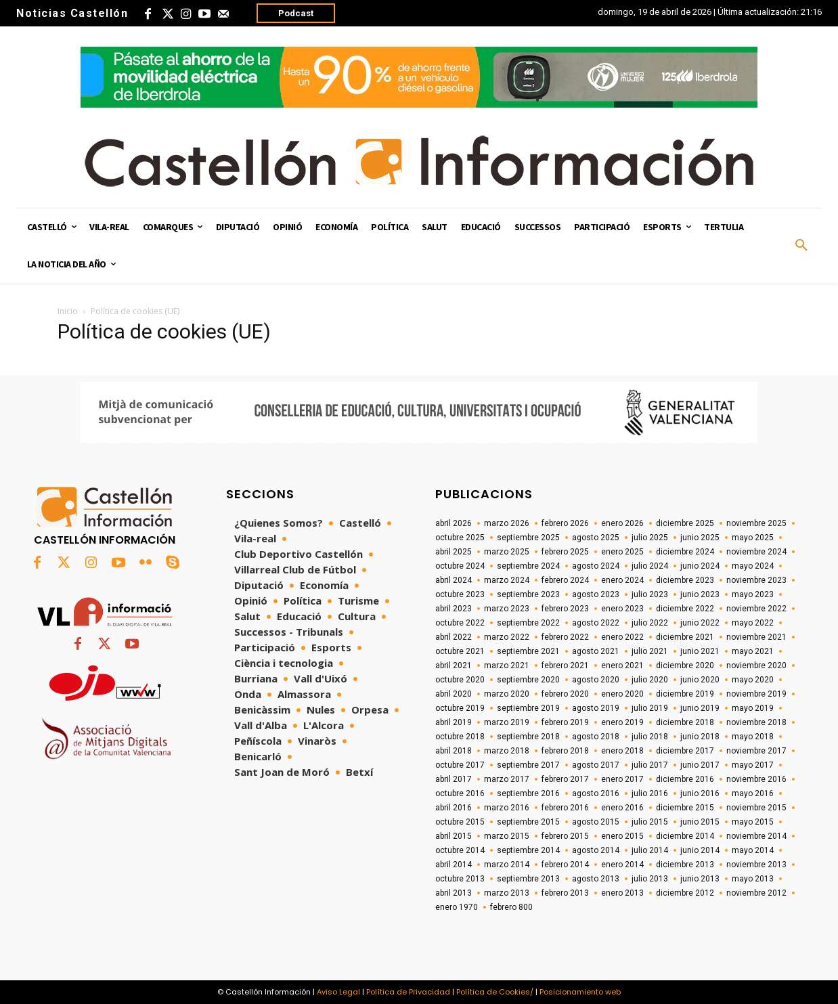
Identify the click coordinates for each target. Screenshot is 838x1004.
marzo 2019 (506, 722)
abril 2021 (453, 665)
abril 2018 (453, 751)
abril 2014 (453, 864)
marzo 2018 (506, 751)
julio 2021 (650, 651)
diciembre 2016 (685, 779)
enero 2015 (622, 836)
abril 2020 (453, 694)
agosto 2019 (595, 708)
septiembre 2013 (528, 879)
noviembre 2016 (756, 779)
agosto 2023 (595, 594)
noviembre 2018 (756, 722)
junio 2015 (700, 822)
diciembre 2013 (685, 864)
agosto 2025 (595, 537)
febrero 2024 (565, 580)
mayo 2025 (753, 537)
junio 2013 (700, 879)
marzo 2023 (506, 609)
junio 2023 (700, 594)
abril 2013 (453, 893)
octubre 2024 (460, 566)
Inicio (68, 311)
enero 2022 (622, 637)
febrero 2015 (565, 836)
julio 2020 (650, 680)
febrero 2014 (565, 864)
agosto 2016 (595, 793)
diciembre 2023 (685, 580)
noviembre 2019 (756, 694)
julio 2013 (650, 879)
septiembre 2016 (528, 793)
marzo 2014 (506, 864)
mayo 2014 (753, 850)
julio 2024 (650, 566)
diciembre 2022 (685, 609)
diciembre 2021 (685, 637)
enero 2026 (622, 523)
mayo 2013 (753, 879)
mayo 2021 (753, 651)
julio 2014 (650, 850)
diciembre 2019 (685, 694)
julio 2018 (650, 737)
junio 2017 (700, 765)
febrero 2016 (565, 808)
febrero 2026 (565, 523)
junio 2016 (700, 793)
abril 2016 (453, 808)
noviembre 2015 (756, 808)
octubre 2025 (460, 537)
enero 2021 (622, 665)
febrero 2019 (565, 722)
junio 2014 (700, 850)
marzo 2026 (506, 523)
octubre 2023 (460, 594)
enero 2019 (622, 722)
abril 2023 (453, 609)
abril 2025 (453, 552)
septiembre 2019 (528, 708)
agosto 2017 (595, 765)
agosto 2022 (595, 623)
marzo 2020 (506, 694)
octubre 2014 (460, 850)
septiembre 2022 (528, 623)
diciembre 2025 (685, 523)
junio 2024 (700, 566)
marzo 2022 (506, 637)
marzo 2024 (506, 580)
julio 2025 (650, 537)
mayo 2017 (753, 765)
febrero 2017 (565, 779)
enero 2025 (622, 552)
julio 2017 (650, 765)
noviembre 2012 (756, 893)
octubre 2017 (460, 765)
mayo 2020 (753, 680)
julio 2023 (650, 594)
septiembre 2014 (528, 850)
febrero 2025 (565, 552)
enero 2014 (622, 864)
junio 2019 (700, 708)
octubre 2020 (460, 680)
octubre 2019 (460, 708)
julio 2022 (650, 623)
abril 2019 (453, 722)
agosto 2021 (595, 651)
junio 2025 (700, 537)
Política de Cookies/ (494, 991)
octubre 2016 (460, 793)
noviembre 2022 (756, 609)
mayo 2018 (753, 737)
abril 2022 (453, 637)
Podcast (295, 13)
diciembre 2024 (685, 552)
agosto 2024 (595, 566)
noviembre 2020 (756, 665)
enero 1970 (456, 907)
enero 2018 (622, 751)
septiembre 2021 (528, 651)
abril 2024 (453, 580)
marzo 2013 (506, 893)
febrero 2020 (565, 694)
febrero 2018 (565, 751)
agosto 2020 (595, 680)
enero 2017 (622, 779)
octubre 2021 (460, 651)
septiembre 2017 (528, 765)
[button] (801, 246)
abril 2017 (453, 779)
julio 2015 (650, 822)
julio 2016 (650, 793)
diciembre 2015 (685, 808)
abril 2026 (453, 523)
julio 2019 (650, 708)
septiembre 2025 (528, 537)
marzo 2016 (506, 808)
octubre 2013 (460, 879)
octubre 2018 (460, 737)
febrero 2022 (565, 637)
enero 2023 (622, 609)
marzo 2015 (506, 836)
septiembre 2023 (528, 594)
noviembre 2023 (756, 580)
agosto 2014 (595, 850)
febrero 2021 (565, 665)
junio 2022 (700, 623)
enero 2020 (622, 694)
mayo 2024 (753, 566)
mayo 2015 (753, 822)
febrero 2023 (565, 609)
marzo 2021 (506, 665)
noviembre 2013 (756, 864)
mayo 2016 (753, 793)
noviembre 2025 (756, 523)
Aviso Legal (338, 991)
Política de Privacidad (408, 991)
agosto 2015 (595, 822)
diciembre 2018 (685, 722)
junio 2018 (700, 737)
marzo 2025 (506, 552)
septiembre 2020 (528, 680)
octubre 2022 (460, 623)
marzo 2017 (506, 779)
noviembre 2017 (756, 751)
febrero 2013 (565, 893)
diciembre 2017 (685, 751)
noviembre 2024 (756, 552)
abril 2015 (453, 836)
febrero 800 (511, 907)
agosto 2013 (595, 879)
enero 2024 (622, 580)
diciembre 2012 (685, 893)
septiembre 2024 (528, 566)
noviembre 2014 (756, 836)
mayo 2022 (753, 623)
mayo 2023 (753, 594)
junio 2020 (700, 680)
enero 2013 (622, 893)
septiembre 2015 (528, 822)
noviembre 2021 (756, 637)
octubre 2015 (460, 822)
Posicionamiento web (580, 991)
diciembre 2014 (685, 836)
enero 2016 (622, 808)
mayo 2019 (753, 708)
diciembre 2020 (685, 665)
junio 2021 (700, 651)
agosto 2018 (595, 737)
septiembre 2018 (528, 737)
